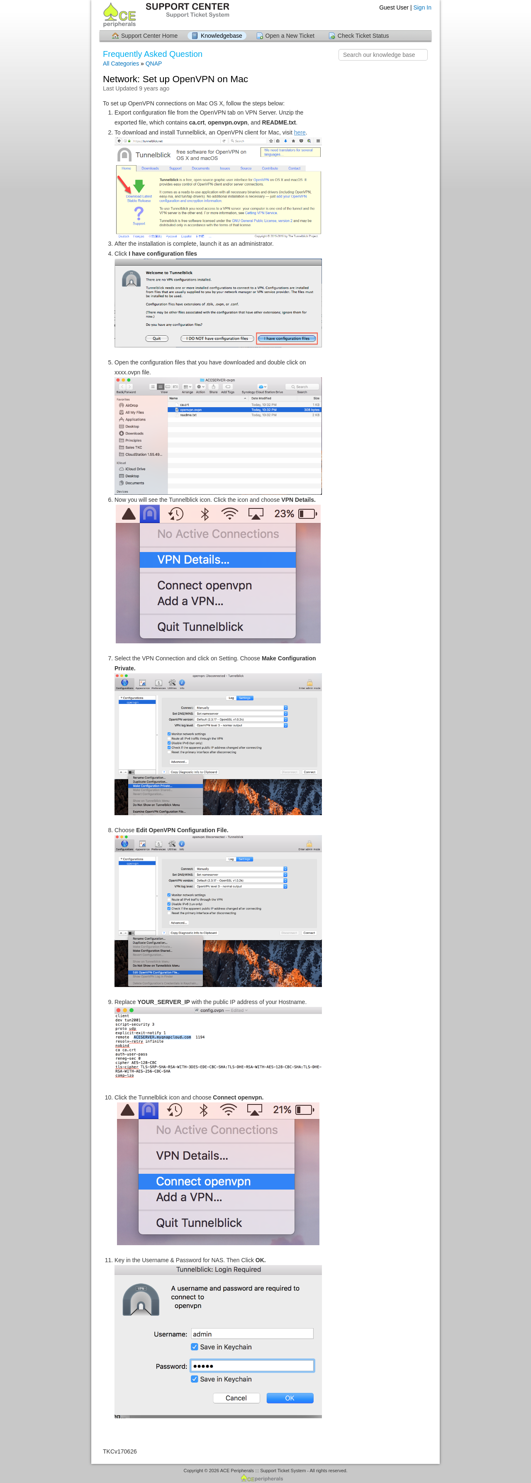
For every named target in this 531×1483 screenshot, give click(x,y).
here (300, 132)
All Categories (121, 63)
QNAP (154, 63)
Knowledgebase (221, 35)
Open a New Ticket (290, 35)
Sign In (422, 7)
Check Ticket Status (363, 35)
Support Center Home (149, 35)
